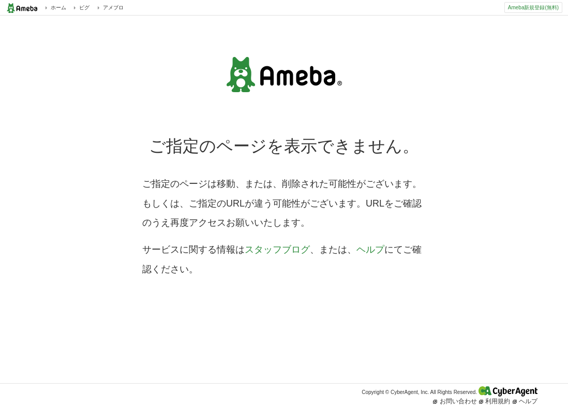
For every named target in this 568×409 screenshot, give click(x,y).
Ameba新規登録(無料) (533, 7)
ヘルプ (370, 249)
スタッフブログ (277, 249)
